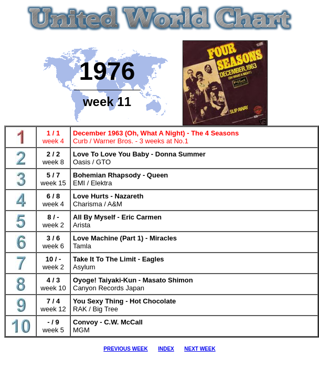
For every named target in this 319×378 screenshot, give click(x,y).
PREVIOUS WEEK (125, 349)
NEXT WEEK (199, 349)
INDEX (166, 349)
